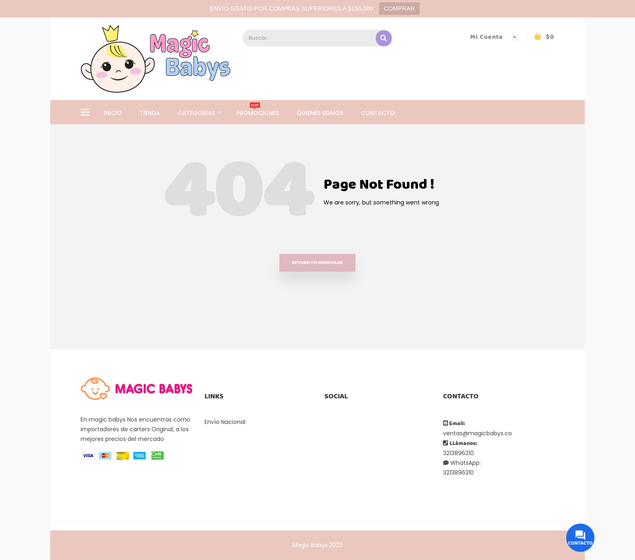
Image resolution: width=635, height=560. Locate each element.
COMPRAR (399, 8)
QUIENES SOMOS (320, 113)
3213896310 (458, 453)
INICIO (113, 113)
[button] (544, 37)
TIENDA (150, 113)
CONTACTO (378, 113)
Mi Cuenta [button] (486, 37)
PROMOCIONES (258, 113)
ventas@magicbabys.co (477, 433)
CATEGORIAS (197, 113)
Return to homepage (317, 262)
